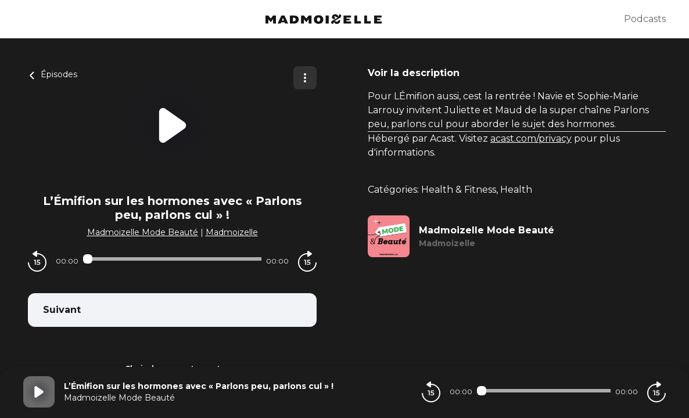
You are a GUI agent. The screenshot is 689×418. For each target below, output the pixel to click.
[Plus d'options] (305, 77)
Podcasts (645, 18)
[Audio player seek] (172, 259)
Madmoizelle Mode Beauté (142, 232)
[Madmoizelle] (323, 19)
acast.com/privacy (531, 138)
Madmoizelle (232, 232)
